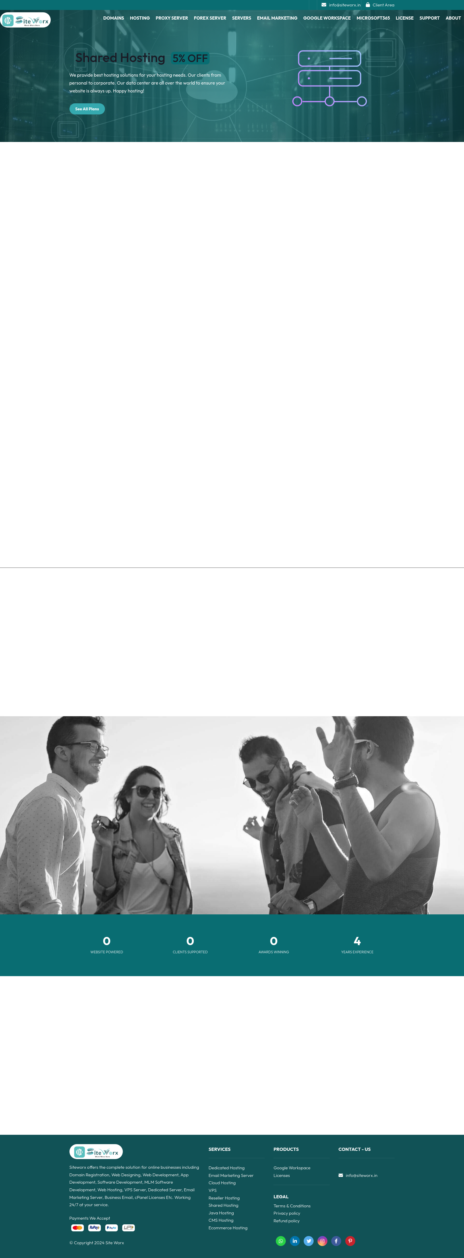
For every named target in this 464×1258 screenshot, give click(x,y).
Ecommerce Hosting (228, 1227)
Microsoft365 (373, 18)
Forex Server (210, 18)
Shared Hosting (224, 1205)
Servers (241, 18)
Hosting (140, 18)
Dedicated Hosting (227, 1167)
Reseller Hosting (224, 1198)
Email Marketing (277, 18)
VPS (213, 1190)
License (405, 18)
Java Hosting (221, 1213)
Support (429, 18)
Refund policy (286, 1220)
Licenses (281, 1175)
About (453, 18)
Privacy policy (286, 1213)
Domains (113, 18)
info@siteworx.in (341, 5)
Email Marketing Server (231, 1175)
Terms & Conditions (292, 1206)
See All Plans (87, 109)
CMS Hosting (221, 1220)
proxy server (172, 18)
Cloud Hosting (222, 1182)
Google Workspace (327, 18)
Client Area (380, 5)
